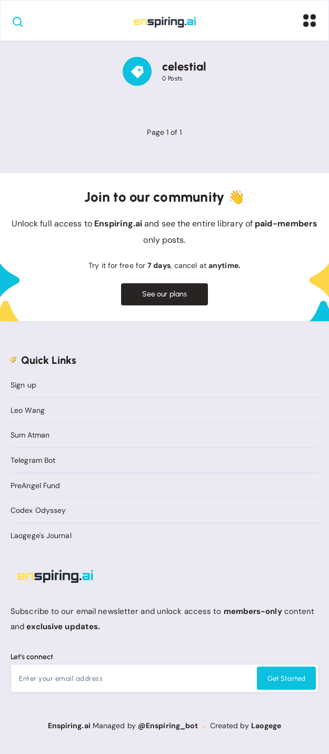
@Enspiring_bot (168, 725)
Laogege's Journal (41, 535)
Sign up (23, 385)
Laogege (266, 725)
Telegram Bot (33, 460)
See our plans (164, 294)
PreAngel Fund (35, 485)
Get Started (286, 678)
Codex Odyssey (38, 510)
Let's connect (32, 656)
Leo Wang (28, 410)
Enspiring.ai (69, 725)
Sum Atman (30, 435)
